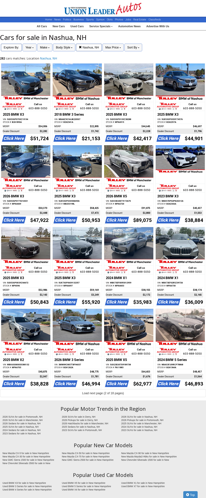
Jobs (128, 19)
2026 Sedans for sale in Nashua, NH (21, 423)
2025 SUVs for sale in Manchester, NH (141, 423)
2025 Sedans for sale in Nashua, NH (81, 426)
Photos (119, 19)
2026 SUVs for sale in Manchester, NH (23, 420)
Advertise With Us (157, 26)
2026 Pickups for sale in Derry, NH (80, 420)
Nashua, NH (89, 47)
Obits (110, 19)
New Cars (59, 26)
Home (48, 19)
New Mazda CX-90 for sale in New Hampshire (145, 453)
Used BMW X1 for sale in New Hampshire (143, 483)
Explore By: (11, 47)
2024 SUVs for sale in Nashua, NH (139, 426)
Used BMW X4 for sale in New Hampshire (83, 489)
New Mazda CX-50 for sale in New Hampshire (86, 453)
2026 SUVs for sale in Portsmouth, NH (22, 416)
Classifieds (154, 19)
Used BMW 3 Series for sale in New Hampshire (27, 486)
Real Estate (140, 19)
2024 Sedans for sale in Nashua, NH (21, 430)
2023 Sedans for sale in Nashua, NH (21, 433)
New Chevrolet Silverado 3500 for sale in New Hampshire (26, 463)
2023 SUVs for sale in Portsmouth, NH (82, 430)
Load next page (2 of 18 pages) (103, 393)
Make (44, 47)
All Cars (42, 26)
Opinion (100, 19)
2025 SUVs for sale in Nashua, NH (21, 426)
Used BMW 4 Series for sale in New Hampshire (27, 489)
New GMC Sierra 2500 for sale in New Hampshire (88, 460)
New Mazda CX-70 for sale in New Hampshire (86, 456)
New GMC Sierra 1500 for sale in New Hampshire (28, 460)
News (57, 19)
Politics (67, 19)
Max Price (113, 47)
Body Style (64, 47)
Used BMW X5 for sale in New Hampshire (83, 483)
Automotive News (129, 26)
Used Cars (77, 26)
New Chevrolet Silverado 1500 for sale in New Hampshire (145, 460)
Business (79, 19)
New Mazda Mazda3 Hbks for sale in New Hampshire (149, 456)
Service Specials (101, 26)
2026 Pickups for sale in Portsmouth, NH (142, 420)
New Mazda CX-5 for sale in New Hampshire (26, 453)
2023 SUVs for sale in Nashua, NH (139, 430)
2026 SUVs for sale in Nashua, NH (139, 416)
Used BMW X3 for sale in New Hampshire (24, 483)
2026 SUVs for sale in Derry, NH (78, 416)
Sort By (133, 47)
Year (29, 47)
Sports (90, 19)
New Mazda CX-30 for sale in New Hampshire (26, 456)
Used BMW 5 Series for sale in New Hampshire (86, 486)
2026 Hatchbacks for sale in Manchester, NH (85, 423)
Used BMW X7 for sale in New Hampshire (143, 486)
